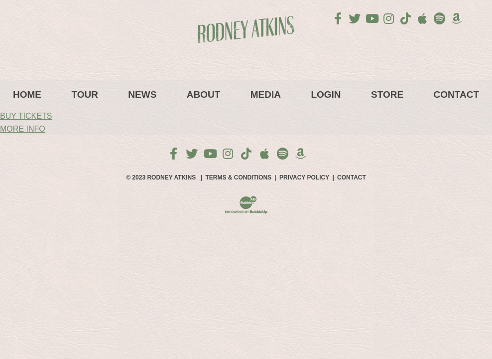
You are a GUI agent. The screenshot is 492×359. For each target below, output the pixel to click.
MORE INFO (22, 129)
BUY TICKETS (26, 116)
